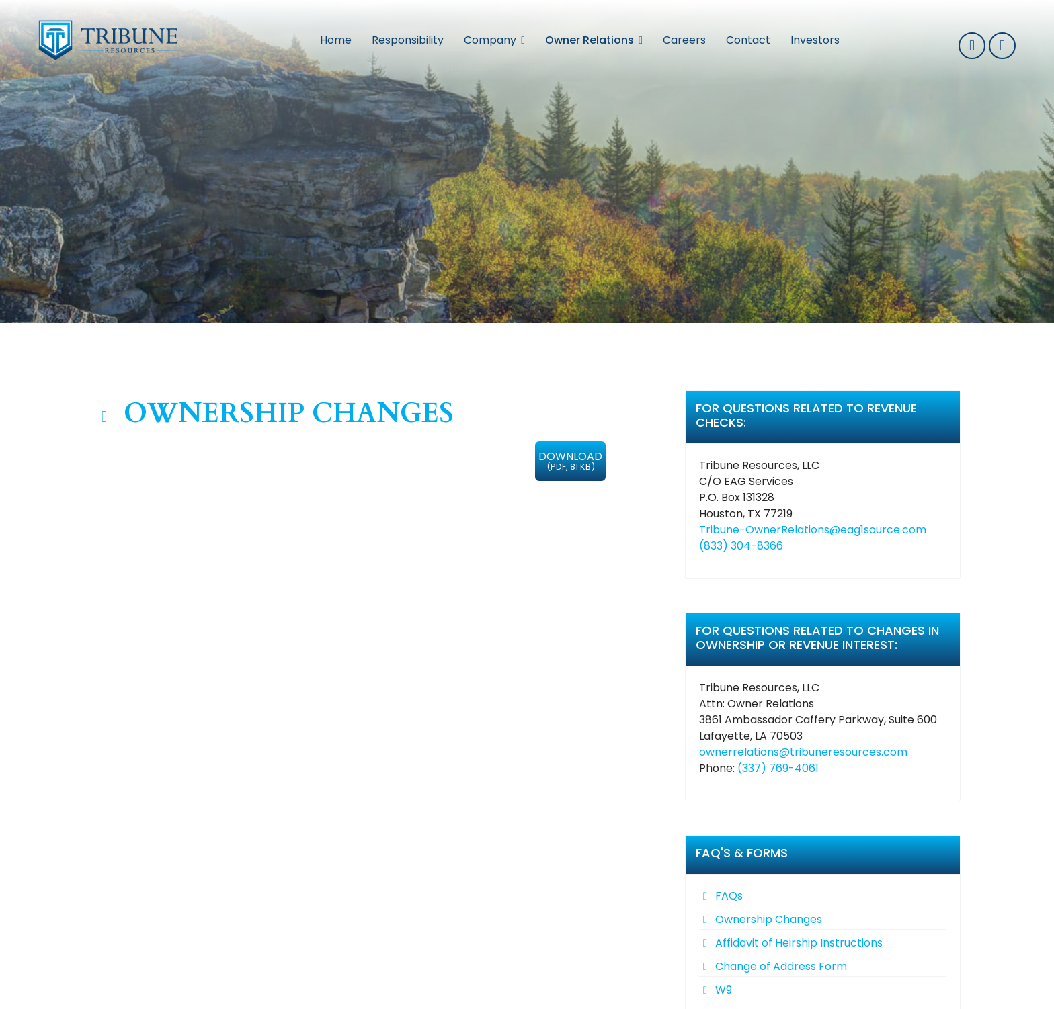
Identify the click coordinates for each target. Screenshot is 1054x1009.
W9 (723, 990)
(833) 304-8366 (741, 546)
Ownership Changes (768, 919)
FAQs (729, 896)
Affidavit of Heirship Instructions (799, 943)
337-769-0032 (972, 45)
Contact (748, 40)
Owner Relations (589, 40)
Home (336, 40)
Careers (684, 40)
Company (490, 40)
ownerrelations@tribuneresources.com (803, 752)
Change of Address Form (781, 966)
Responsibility (408, 40)
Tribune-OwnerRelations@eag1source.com (812, 529)
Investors (815, 40)
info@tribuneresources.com (1002, 45)
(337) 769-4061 (778, 768)
